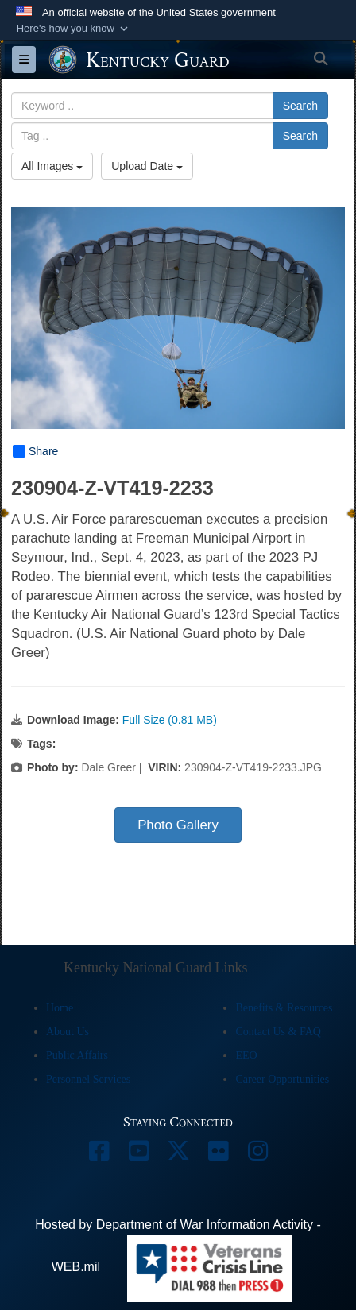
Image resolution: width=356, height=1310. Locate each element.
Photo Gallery (178, 825)
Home (59, 1008)
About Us (67, 1032)
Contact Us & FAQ (277, 1032)
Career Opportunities (282, 1079)
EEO (246, 1055)
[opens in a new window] (98, 1154)
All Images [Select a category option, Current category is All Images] (52, 166)
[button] (73, 29)
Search (300, 105)
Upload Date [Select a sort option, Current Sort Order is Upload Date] (147, 166)
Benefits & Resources (283, 1008)
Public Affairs (77, 1055)
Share (35, 451)
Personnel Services (88, 1079)
